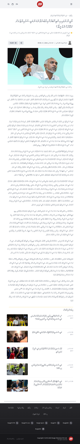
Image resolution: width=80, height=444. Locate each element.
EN (17, 4)
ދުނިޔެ (64, 408)
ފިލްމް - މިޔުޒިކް (20, 408)
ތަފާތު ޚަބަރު (11, 408)
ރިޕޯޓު (70, 15)
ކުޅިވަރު (57, 408)
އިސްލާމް (45, 414)
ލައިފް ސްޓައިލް (36, 414)
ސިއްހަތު (36, 408)
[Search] (8, 4)
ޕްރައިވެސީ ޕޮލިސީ (20, 439)
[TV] (12, 4)
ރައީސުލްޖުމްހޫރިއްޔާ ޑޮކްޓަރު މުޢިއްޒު (58, 15)
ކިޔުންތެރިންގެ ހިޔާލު (10, 439)
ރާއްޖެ (71, 408)
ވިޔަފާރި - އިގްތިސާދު (47, 408)
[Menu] (71, 4)
